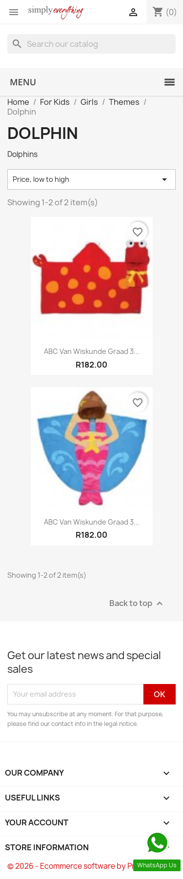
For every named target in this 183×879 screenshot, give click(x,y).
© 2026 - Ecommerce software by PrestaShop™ (91, 866)
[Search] (91, 44)
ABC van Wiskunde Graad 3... (92, 351)
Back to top (137, 603)
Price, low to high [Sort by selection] (91, 179)
